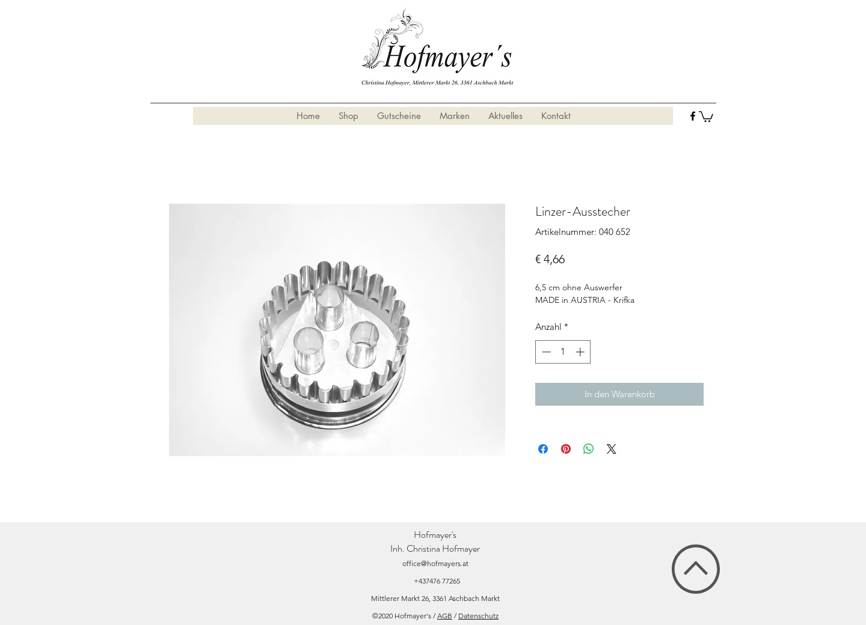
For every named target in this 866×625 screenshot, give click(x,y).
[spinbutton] (563, 352)
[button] (706, 116)
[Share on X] (611, 449)
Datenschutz (478, 615)
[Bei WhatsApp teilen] (589, 449)
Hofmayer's (435, 534)
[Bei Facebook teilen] (543, 449)
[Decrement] (545, 352)
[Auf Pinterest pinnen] (566, 449)
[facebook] (693, 116)
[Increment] (581, 352)
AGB (444, 615)
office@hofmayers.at (435, 563)
